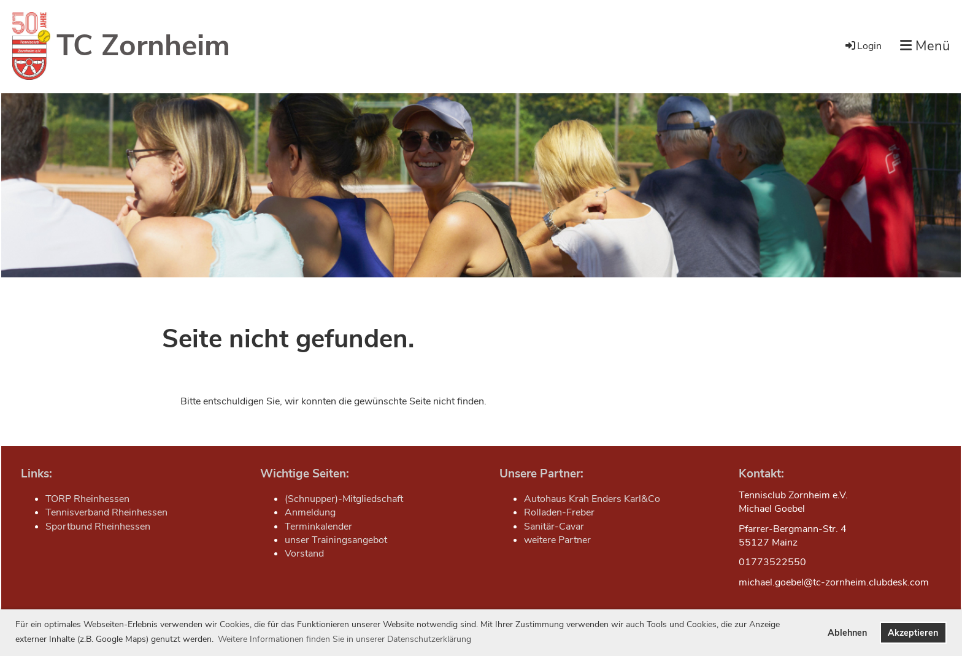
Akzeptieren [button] (913, 633)
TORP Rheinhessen (87, 499)
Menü (925, 46)
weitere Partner (557, 540)
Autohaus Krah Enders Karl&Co (592, 499)
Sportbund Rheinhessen (97, 526)
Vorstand (304, 553)
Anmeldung (310, 512)
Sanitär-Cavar (554, 526)
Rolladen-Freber (559, 512)
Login (863, 46)
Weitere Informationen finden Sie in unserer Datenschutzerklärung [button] (344, 639)
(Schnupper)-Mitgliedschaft (344, 499)
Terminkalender (318, 526)
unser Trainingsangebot (336, 540)
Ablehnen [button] (847, 633)
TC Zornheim (143, 45)
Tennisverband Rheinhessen (106, 512)
